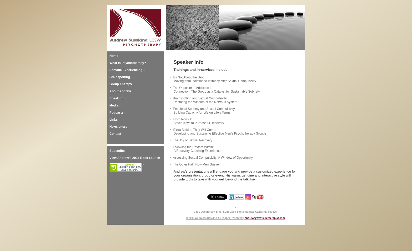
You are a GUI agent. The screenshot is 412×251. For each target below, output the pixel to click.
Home (114, 56)
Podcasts (116, 112)
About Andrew (120, 91)
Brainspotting (120, 77)
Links (114, 119)
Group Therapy (121, 84)
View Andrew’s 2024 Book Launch (135, 158)
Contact (115, 134)
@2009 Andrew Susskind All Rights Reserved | (215, 218)
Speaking (116, 98)
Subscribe (117, 151)
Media (114, 105)
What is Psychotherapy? (128, 63)
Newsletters (118, 127)
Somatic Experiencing (126, 70)
